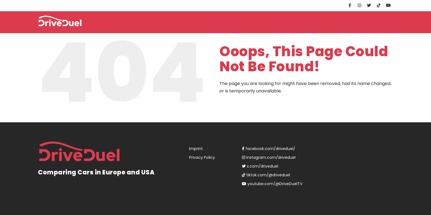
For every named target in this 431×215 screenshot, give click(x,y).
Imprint (196, 148)
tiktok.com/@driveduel (266, 175)
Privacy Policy (202, 157)
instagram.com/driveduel (268, 157)
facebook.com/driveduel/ (268, 148)
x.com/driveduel (260, 166)
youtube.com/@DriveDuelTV (272, 183)
